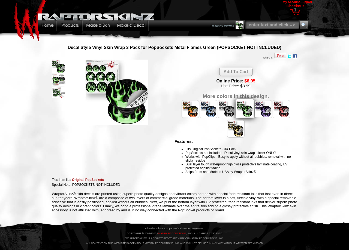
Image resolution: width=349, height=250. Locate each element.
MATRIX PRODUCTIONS (172, 233)
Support (306, 2)
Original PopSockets (88, 180)
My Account (291, 2)
